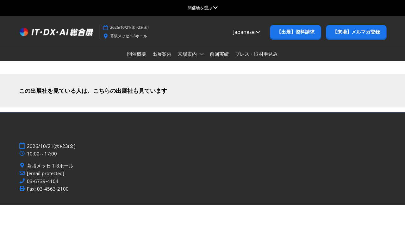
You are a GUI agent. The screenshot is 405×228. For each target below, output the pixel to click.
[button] (295, 38)
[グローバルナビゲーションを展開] (203, 8)
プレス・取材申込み (256, 60)
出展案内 (162, 60)
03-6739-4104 (43, 187)
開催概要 (136, 60)
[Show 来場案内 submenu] (201, 60)
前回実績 (219, 60)
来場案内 (188, 60)
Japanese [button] (246, 38)
